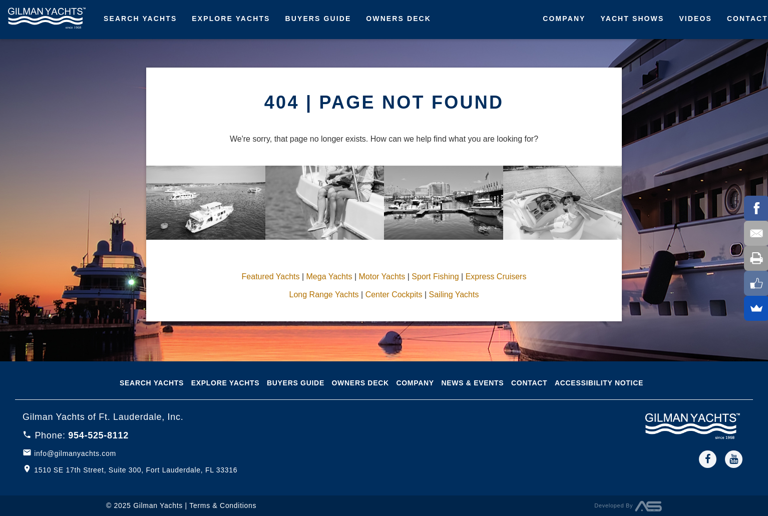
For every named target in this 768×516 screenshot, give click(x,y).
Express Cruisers (496, 276)
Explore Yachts (231, 19)
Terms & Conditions (222, 505)
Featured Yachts (271, 276)
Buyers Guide (318, 19)
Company (564, 19)
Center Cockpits (394, 294)
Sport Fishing (435, 276)
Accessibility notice (599, 383)
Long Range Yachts (324, 294)
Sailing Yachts (454, 294)
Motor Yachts (381, 276)
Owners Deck (398, 19)
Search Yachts (140, 19)
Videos (695, 19)
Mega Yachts (329, 276)
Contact (529, 383)
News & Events (472, 383)
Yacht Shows (632, 19)
